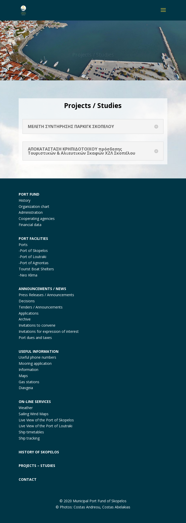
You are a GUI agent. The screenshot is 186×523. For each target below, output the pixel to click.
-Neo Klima (28, 275)
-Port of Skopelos (33, 250)
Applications (29, 313)
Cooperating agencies (37, 218)
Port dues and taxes (35, 337)
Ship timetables (31, 432)
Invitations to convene (37, 325)
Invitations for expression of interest (49, 331)
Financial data (30, 224)
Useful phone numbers (37, 357)
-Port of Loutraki (32, 256)
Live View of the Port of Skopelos (46, 420)
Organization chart (34, 206)
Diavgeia (26, 387)
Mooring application (35, 363)
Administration (31, 212)
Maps (23, 375)
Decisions (27, 300)
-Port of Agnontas (34, 262)
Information (28, 369)
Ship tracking (29, 438)
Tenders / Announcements (41, 307)
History (24, 200)
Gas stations (29, 381)
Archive (25, 319)
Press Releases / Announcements (46, 294)
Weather (26, 407)
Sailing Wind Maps (34, 413)
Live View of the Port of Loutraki (45, 425)
